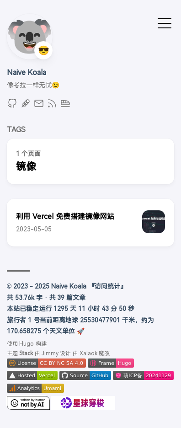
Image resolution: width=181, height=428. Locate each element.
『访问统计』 (107, 286)
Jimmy (50, 353)
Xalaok (88, 353)
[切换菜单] (164, 23)
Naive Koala (26, 72)
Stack (26, 353)
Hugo (26, 344)
